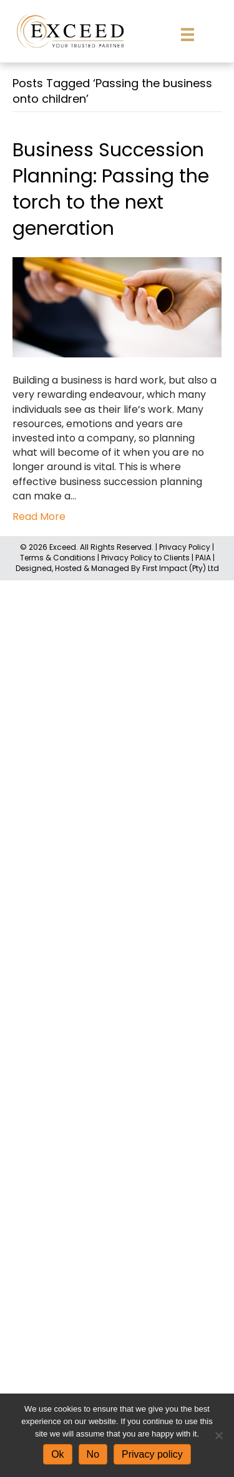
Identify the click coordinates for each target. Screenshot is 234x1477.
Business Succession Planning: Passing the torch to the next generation (110, 189)
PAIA (203, 557)
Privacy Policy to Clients (145, 557)
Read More (39, 516)
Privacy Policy (184, 547)
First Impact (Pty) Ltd (180, 568)
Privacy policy (152, 1454)
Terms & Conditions (57, 557)
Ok (57, 1454)
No (93, 1454)
